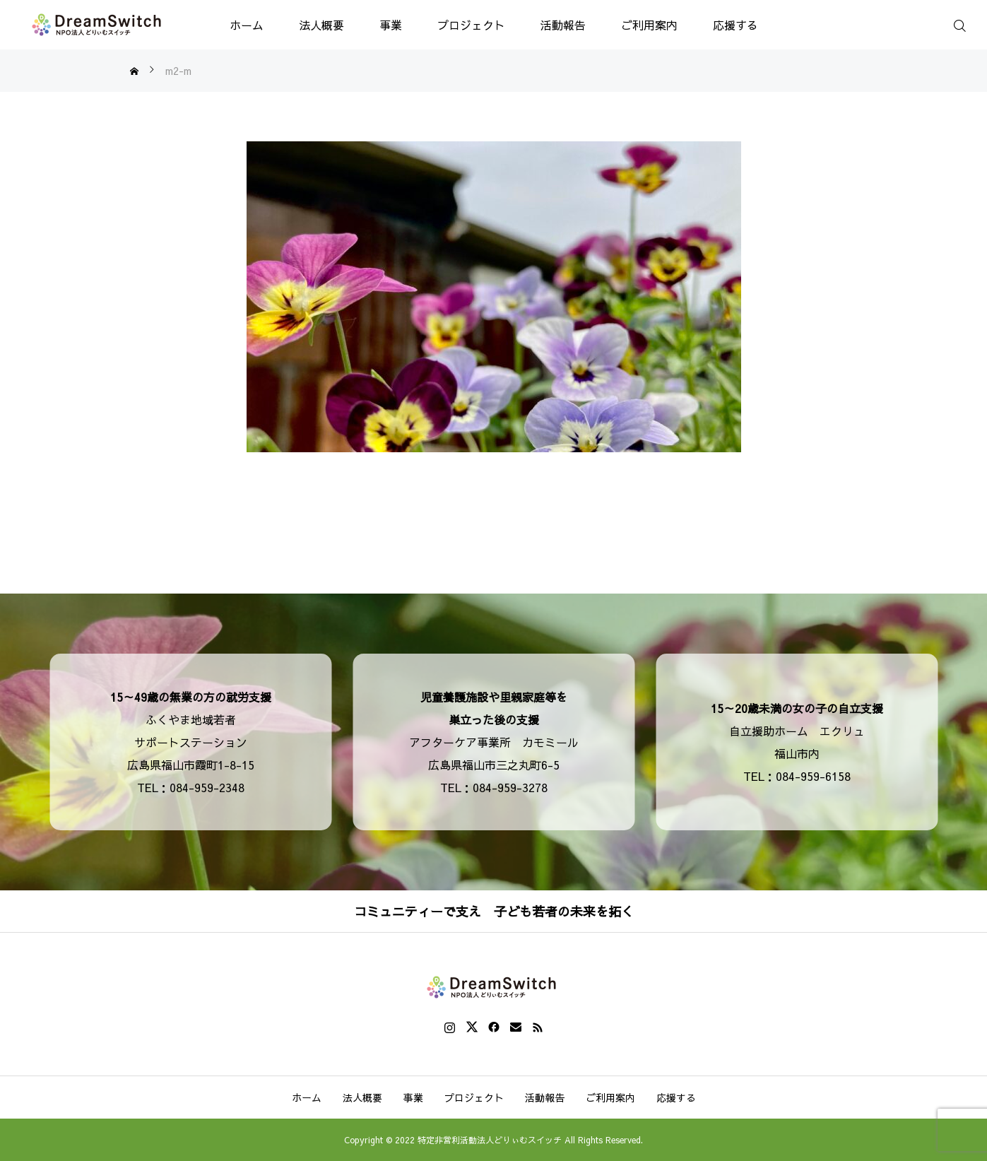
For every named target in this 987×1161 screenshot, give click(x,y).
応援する (735, 25)
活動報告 (563, 25)
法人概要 (321, 25)
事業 (390, 25)
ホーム (247, 25)
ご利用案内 (649, 25)
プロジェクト (471, 25)
